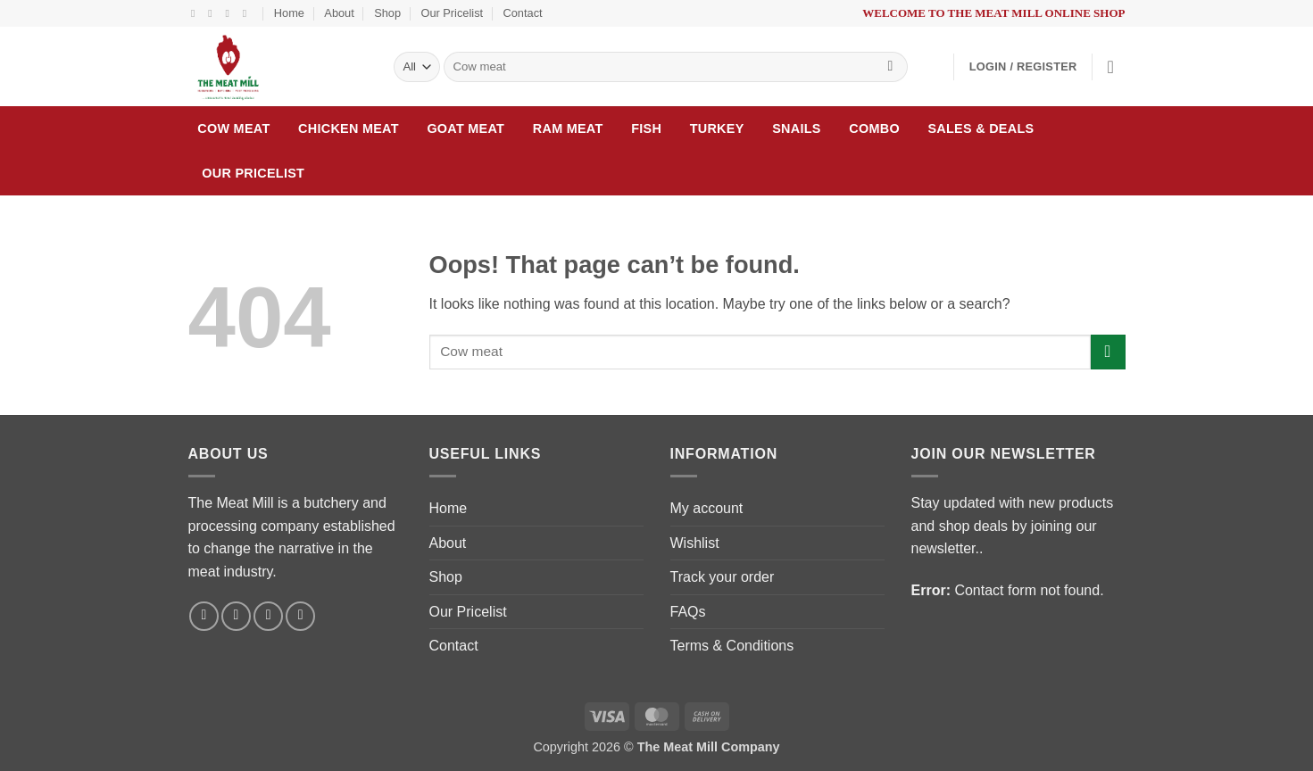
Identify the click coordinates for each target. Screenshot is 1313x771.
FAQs (688, 611)
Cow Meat (233, 128)
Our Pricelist (451, 13)
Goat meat (465, 128)
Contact (523, 13)
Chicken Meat (348, 128)
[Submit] (890, 67)
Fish (646, 128)
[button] (1023, 67)
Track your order (722, 576)
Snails (796, 128)
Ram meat (568, 128)
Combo (874, 128)
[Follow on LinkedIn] (248, 13)
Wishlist (694, 543)
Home (289, 13)
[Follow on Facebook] (196, 13)
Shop (387, 13)
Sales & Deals (980, 128)
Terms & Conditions (732, 645)
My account (707, 508)
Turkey (717, 128)
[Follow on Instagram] (213, 13)
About (338, 13)
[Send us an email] (230, 13)
